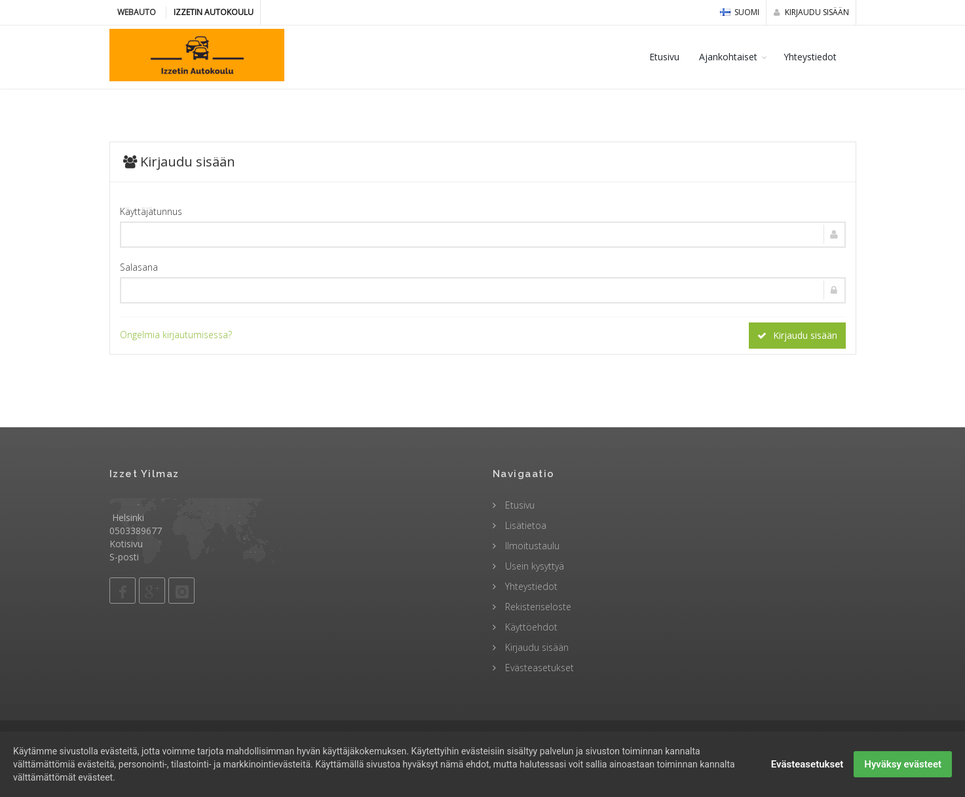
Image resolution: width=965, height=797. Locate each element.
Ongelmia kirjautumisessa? (176, 334)
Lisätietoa (524, 525)
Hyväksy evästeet (902, 773)
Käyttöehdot (530, 627)
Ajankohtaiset (728, 56)
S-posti (124, 557)
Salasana (139, 267)
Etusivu (664, 56)
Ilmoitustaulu (530, 545)
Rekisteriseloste (536, 606)
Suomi (739, 12)
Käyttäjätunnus (151, 211)
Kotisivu (126, 543)
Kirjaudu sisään (811, 12)
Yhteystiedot (810, 56)
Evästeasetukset (538, 667)
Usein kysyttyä (533, 566)
